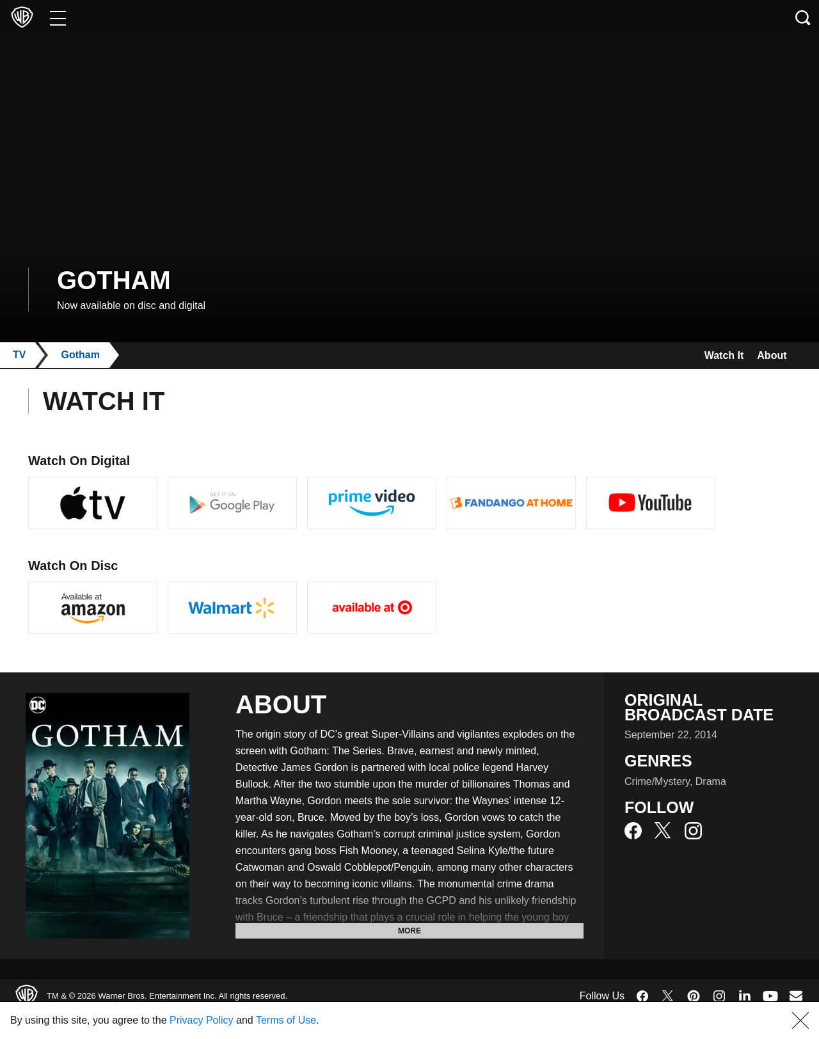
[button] (800, 1020)
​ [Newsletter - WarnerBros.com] (796, 995)
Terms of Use (329, 1020)
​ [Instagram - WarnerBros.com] (719, 996)
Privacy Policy (232, 1020)
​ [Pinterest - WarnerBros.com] (693, 996)
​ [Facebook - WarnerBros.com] (642, 996)
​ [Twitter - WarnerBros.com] (668, 996)
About (769, 355)
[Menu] (58, 17)
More (409, 930)
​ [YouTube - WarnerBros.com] (770, 995)
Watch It (713, 355)
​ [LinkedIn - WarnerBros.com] (744, 994)
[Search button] (803, 17)
